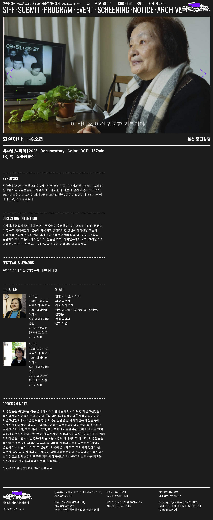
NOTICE (143, 10)
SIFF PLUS (157, 3)
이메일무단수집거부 (170, 496)
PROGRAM (58, 10)
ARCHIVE (169, 10)
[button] (203, 75)
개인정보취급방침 (169, 492)
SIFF (8, 10)
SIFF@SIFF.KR (119, 496)
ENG (129, 3)
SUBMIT (29, 10)
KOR (121, 3)
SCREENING (113, 10)
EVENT (85, 10)
